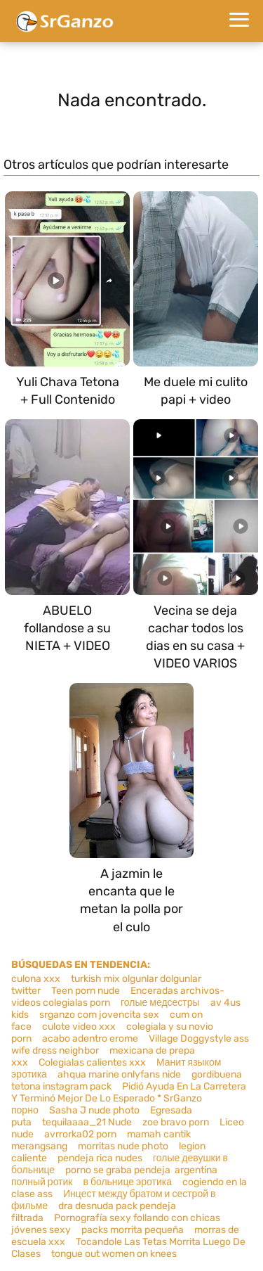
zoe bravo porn (175, 1122)
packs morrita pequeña (132, 1230)
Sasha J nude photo (94, 1110)
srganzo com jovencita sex (99, 1015)
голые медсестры (160, 1003)
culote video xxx (79, 1027)
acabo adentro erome (90, 1039)
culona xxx (35, 979)
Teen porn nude (85, 991)
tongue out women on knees (114, 1254)
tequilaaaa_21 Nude (87, 1122)
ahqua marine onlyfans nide (119, 1074)
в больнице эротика (127, 1182)
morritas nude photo (123, 1146)
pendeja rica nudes (100, 1158)
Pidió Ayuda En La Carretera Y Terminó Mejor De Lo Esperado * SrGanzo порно (128, 1098)
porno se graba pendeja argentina (141, 1170)
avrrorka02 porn (80, 1134)
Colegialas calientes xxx (92, 1062)
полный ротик (41, 1182)
